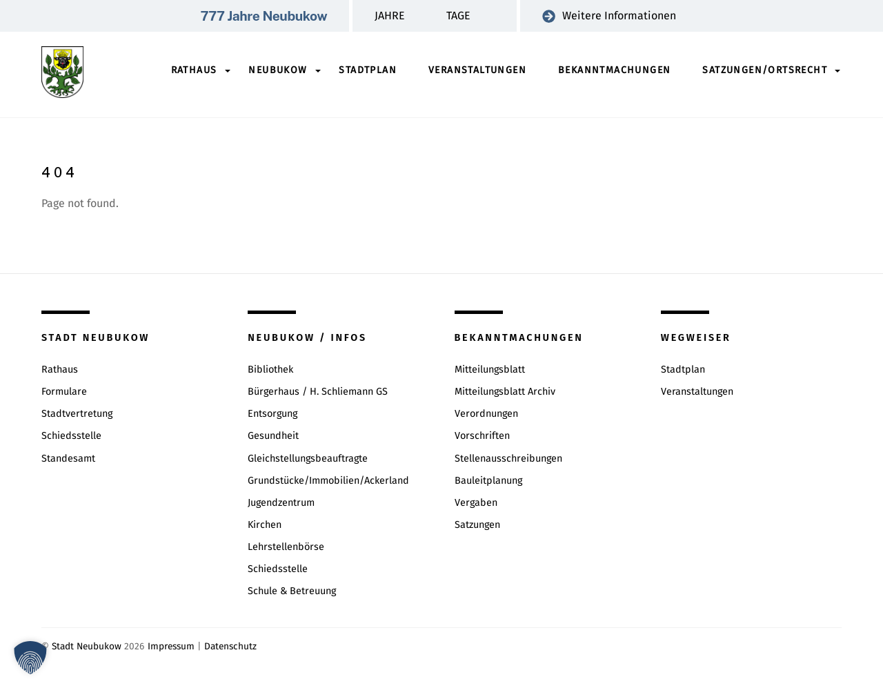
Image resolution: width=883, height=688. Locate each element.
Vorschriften (482, 436)
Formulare (64, 391)
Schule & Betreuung (292, 591)
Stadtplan (368, 70)
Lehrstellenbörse (286, 547)
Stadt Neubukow (86, 646)
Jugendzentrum (281, 503)
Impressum (171, 646)
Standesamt (68, 458)
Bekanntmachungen (614, 70)
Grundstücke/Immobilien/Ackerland (328, 480)
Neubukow (277, 70)
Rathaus (194, 70)
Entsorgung (272, 414)
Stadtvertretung (76, 414)
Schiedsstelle (71, 436)
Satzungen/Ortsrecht (764, 70)
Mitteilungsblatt (490, 369)
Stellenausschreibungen (508, 458)
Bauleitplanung (488, 480)
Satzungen (477, 525)
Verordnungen (486, 414)
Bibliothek (270, 369)
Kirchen (264, 525)
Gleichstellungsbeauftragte (308, 458)
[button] (30, 657)
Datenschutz (230, 646)
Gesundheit (273, 436)
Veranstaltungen (477, 70)
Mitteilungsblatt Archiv (505, 391)
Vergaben (476, 503)
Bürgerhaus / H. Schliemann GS (318, 391)
